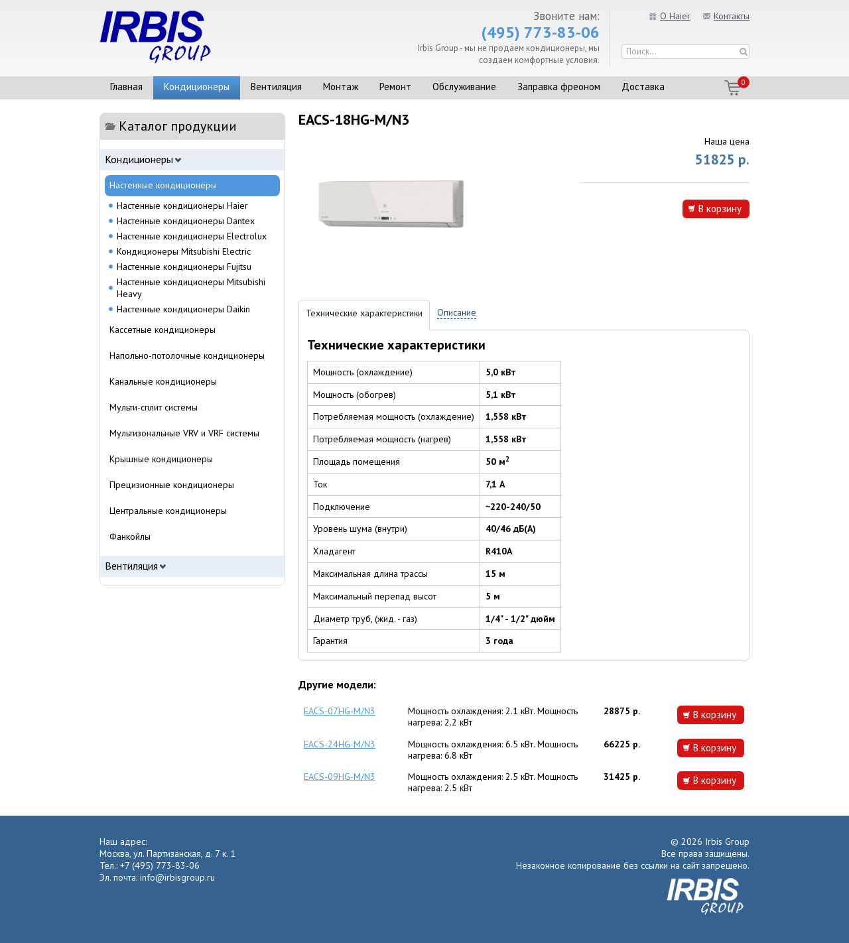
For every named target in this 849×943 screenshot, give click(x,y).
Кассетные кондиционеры (162, 330)
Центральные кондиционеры (168, 511)
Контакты (732, 16)
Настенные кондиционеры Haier (182, 206)
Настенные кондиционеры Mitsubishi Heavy (191, 288)
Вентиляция (276, 86)
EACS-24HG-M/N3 (339, 744)
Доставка (643, 86)
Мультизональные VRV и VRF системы (184, 433)
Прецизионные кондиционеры (171, 485)
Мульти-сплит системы (153, 407)
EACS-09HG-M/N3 (339, 777)
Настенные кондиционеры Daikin (183, 309)
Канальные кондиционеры (163, 381)
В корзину (720, 208)
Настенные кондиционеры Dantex (186, 221)
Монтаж (340, 86)
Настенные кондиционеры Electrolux (192, 236)
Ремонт (395, 86)
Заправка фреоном (558, 86)
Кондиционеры (196, 86)
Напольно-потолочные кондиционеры (187, 355)
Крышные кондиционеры (161, 459)
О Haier (675, 16)
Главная (126, 86)
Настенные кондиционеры (163, 185)
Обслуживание (464, 86)
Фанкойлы (130, 536)
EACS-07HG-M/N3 (339, 711)
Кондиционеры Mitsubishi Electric (184, 251)
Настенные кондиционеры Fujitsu (184, 267)
